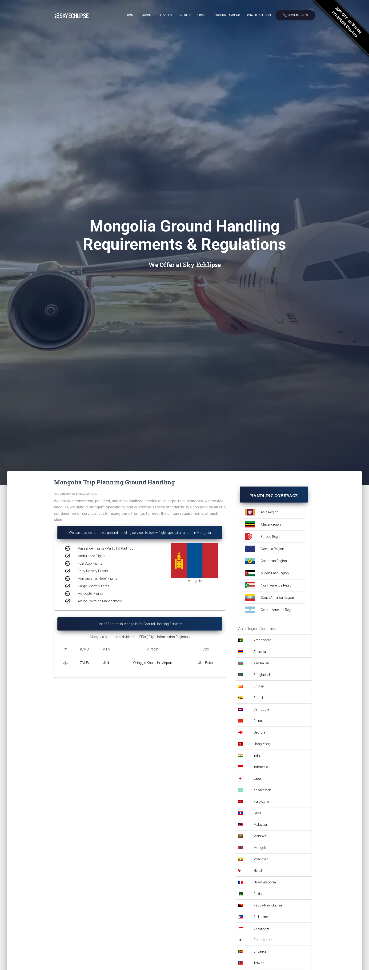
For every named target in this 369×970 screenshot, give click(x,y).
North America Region (277, 585)
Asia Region (269, 512)
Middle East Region (275, 573)
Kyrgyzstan (261, 801)
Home (131, 15)
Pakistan (259, 894)
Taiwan (258, 963)
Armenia (259, 652)
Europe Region (271, 537)
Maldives (260, 836)
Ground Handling (227, 15)
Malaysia (260, 824)
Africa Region (271, 524)
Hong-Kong (262, 744)
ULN (106, 663)
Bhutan (258, 686)
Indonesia (260, 767)
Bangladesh (262, 675)
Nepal (257, 871)
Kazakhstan (262, 790)
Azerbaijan (261, 663)
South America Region (277, 597)
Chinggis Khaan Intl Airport (152, 663)
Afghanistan (262, 640)
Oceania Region (272, 549)
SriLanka (259, 951)
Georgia (259, 732)
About (147, 15)
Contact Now (295, 15)
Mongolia (260, 848)
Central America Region (278, 610)
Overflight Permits (193, 15)
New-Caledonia (264, 882)
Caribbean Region (274, 561)
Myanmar (260, 859)
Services (165, 15)
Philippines (261, 917)
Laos (257, 813)
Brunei (258, 698)
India (257, 755)
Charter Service (259, 15)
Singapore (261, 928)
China (257, 721)
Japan (258, 778)
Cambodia (261, 709)
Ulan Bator (205, 663)
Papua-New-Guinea (267, 905)
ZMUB (84, 663)
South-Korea (262, 940)
